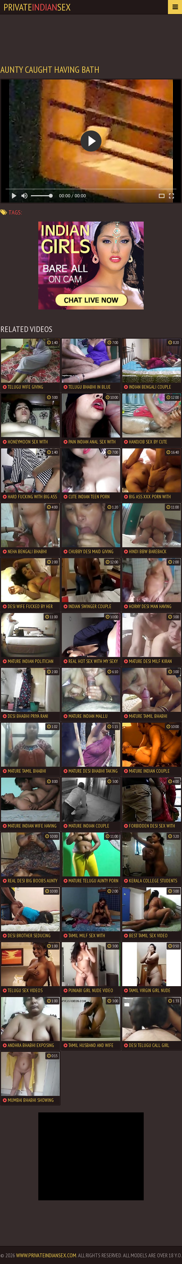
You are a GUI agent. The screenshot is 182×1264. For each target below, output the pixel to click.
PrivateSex (37, 6)
